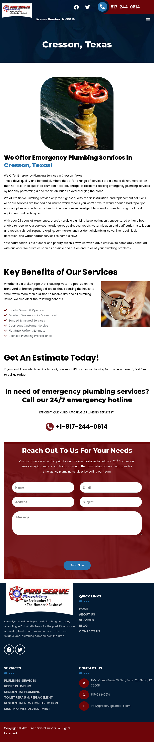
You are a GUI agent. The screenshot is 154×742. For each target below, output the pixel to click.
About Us (87, 614)
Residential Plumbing (22, 692)
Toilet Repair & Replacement (28, 697)
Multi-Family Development (27, 708)
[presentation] (42, 554)
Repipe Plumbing (17, 686)
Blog (83, 625)
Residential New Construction (31, 703)
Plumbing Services (20, 680)
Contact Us (89, 631)
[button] (148, 19)
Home (83, 608)
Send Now (77, 565)
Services (86, 620)
